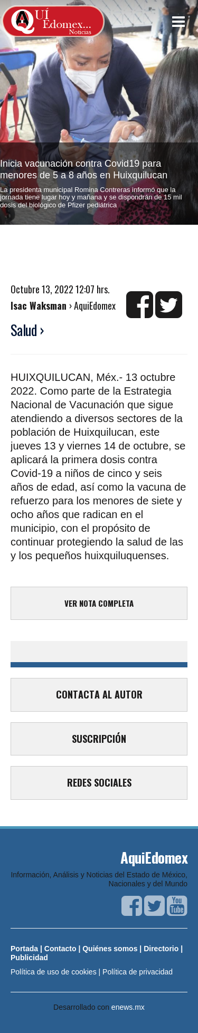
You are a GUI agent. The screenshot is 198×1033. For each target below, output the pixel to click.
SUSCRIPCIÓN (99, 738)
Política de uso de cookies (54, 972)
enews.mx (128, 1007)
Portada (24, 948)
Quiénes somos (109, 948)
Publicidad (29, 957)
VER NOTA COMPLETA (99, 603)
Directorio (161, 948)
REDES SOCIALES (99, 782)
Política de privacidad (137, 972)
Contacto (60, 948)
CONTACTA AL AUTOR (99, 694)
